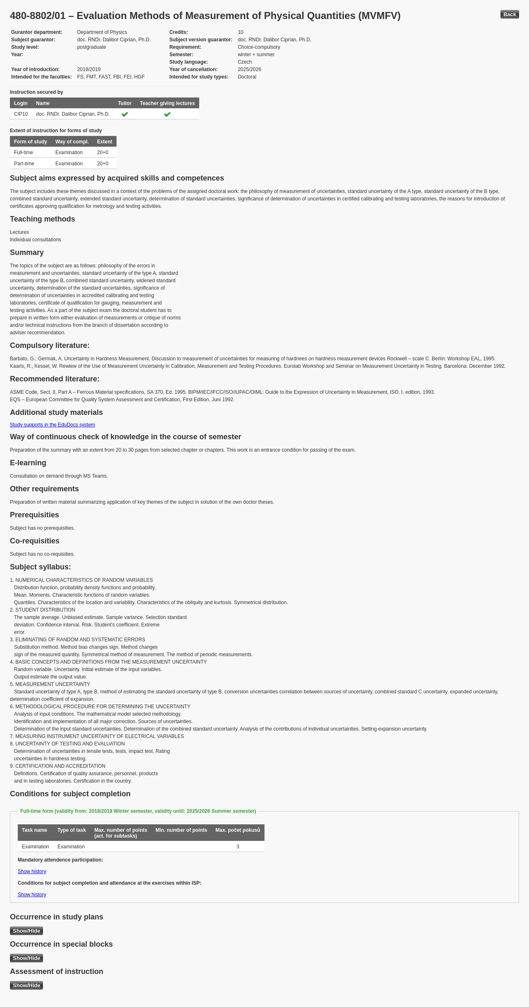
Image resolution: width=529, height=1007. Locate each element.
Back (509, 14)
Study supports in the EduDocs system (52, 425)
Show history (32, 871)
